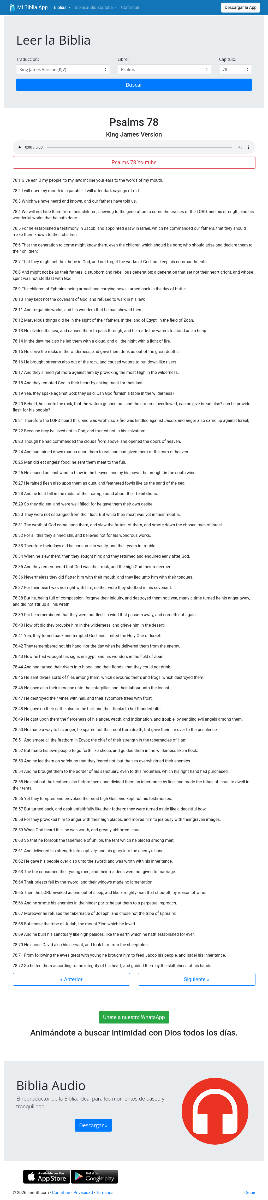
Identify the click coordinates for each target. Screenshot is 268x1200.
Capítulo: (227, 59)
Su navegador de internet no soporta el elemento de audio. (134, 147)
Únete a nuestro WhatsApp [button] (134, 1017)
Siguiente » (196, 979)
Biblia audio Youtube (94, 7)
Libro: (123, 59)
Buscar (134, 84)
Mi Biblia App (28, 8)
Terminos (105, 1192)
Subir (250, 1192)
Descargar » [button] (93, 1125)
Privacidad (83, 1192)
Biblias (61, 7)
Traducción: (27, 59)
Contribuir (130, 7)
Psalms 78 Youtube (133, 162)
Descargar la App (241, 7)
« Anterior (71, 979)
